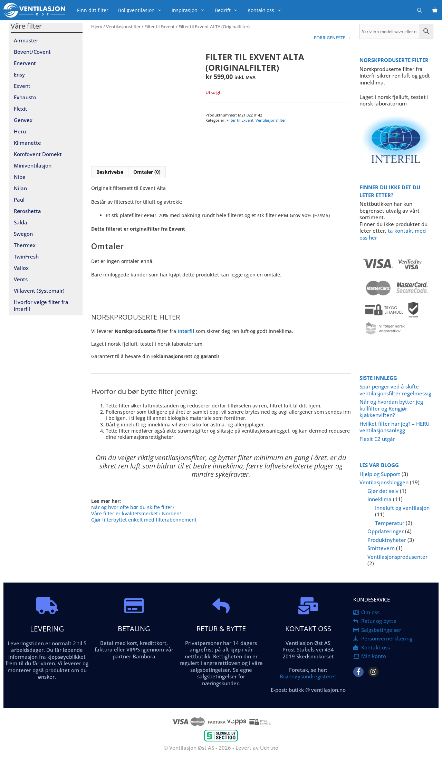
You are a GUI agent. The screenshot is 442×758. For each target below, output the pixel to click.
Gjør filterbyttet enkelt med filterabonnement (143, 519)
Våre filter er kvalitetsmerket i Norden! (136, 513)
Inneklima (379, 499)
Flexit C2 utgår (377, 438)
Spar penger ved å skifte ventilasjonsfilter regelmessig (395, 390)
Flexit (20, 108)
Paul (19, 199)
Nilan (20, 188)
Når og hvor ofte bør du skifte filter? (132, 507)
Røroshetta (27, 211)
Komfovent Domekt (38, 154)
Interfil (185, 331)
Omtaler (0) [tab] (147, 172)
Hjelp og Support (379, 474)
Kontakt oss (267, 10)
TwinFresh (26, 256)
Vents (21, 279)
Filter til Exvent (159, 26)
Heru (20, 131)
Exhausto (25, 97)
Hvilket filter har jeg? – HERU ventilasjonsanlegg (394, 427)
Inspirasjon (191, 10)
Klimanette (27, 142)
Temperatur (389, 522)
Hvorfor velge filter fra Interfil (41, 305)
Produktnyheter (386, 539)
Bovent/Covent (32, 51)
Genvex (23, 120)
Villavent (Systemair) (39, 290)
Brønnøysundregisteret (308, 676)
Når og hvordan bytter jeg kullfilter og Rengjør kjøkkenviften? (391, 408)
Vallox (21, 267)
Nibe (20, 176)
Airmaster (26, 40)
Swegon (23, 233)
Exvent (22, 85)
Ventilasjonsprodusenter (397, 556)
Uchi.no (269, 747)
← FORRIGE (320, 37)
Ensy (19, 74)
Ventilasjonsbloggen (384, 482)
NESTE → (341, 37)
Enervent (25, 63)
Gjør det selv (382, 490)
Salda (20, 222)
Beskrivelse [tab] (109, 172)
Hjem (96, 26)
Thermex (25, 245)
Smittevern (381, 548)
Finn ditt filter (92, 10)
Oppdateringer (385, 531)
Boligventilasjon (142, 10)
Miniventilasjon (32, 165)
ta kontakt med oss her (392, 234)
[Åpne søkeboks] (419, 10)
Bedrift (229, 10)
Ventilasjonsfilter (123, 26)
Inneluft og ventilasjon (402, 507)
